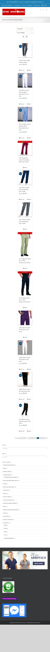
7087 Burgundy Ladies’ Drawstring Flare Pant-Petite (24, 160)
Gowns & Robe (6, 496)
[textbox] (25, 448)
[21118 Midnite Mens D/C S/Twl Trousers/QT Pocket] (25, 283)
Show (20, 32)
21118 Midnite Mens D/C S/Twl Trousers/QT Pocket (24, 300)
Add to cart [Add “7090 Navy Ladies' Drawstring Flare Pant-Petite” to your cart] (22, 199)
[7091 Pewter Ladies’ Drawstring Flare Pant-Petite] (25, 209)
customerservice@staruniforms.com (34, 2)
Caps (5, 531)
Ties (5, 535)
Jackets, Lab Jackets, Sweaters (9, 503)
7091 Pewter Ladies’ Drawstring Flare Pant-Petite (24, 221)
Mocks (4, 493)
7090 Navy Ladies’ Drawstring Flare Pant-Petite (24, 189)
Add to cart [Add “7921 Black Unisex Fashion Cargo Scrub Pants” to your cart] (22, 431)
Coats (4, 468)
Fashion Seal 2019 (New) (8, 465)
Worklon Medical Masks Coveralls (10, 509)
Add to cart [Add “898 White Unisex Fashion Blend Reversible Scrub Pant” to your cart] (22, 104)
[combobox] (25, 448)
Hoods (4, 513)
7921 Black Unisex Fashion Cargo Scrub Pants (24, 421)
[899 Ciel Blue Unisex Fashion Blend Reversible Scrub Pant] (25, 114)
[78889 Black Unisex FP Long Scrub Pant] (25, 379)
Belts (5, 528)
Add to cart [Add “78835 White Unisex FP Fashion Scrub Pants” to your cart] (22, 369)
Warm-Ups (5, 490)
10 (32, 438)
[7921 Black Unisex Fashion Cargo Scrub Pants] (25, 409)
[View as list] (26, 36)
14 (43, 438)
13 (40, 438)
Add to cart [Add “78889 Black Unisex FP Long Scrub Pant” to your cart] (22, 399)
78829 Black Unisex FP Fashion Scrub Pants (24, 329)
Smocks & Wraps (7, 471)
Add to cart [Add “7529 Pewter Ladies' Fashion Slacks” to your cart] (22, 70)
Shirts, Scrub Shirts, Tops (8, 487)
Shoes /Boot (6, 516)
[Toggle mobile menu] (47, 9)
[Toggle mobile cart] (40, 9)
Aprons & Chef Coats (7, 519)
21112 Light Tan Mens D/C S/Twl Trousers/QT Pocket (25, 260)
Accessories (5, 522)
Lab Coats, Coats (6, 475)
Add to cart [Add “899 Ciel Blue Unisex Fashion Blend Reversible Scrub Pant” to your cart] (22, 137)
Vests (4, 506)
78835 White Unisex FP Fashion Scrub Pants (24, 359)
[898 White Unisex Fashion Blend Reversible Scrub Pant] (25, 80)
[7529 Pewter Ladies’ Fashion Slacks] (25, 50)
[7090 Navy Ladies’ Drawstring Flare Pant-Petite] (25, 178)
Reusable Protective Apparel (10, 477)
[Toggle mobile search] (43, 9)
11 (35, 438)
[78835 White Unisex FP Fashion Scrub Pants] (25, 347)
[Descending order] (32, 28)
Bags (5, 525)
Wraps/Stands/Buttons (9, 538)
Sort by (19, 28)
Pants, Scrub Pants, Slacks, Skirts (10, 480)
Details (29, 70)
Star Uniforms (37, 622)
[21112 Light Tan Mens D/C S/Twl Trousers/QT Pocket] (25, 244)
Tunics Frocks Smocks (8, 500)
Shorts (4, 483)
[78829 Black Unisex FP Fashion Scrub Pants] (25, 318)
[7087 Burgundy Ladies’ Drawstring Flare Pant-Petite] (25, 148)
